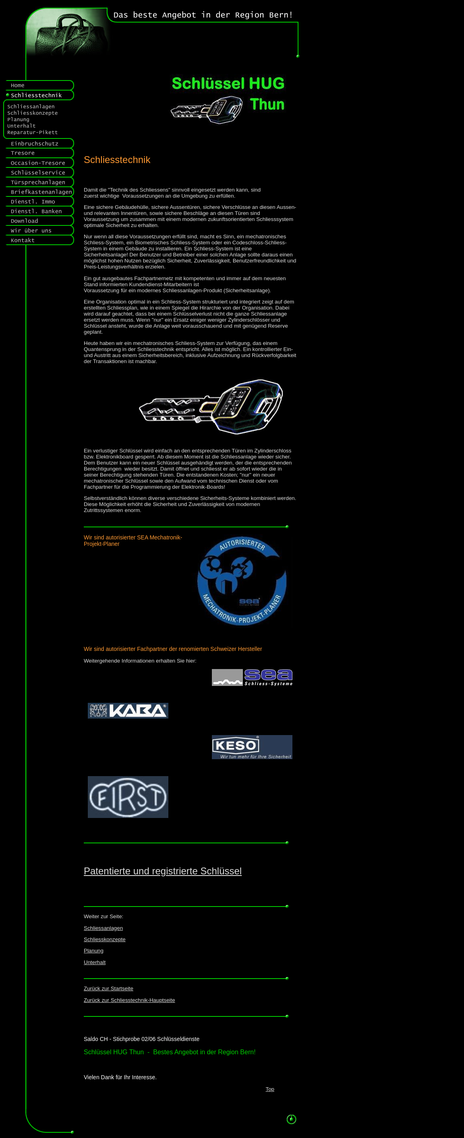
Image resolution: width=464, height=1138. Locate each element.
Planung (94, 951)
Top (270, 1089)
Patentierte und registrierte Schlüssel (163, 870)
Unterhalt (95, 962)
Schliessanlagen (103, 928)
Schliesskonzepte (105, 939)
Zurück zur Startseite (108, 988)
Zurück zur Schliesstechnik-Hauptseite (129, 1000)
